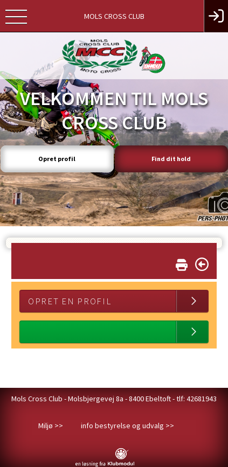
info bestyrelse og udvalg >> (127, 425)
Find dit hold (171, 159)
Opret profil (56, 159)
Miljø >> (50, 425)
